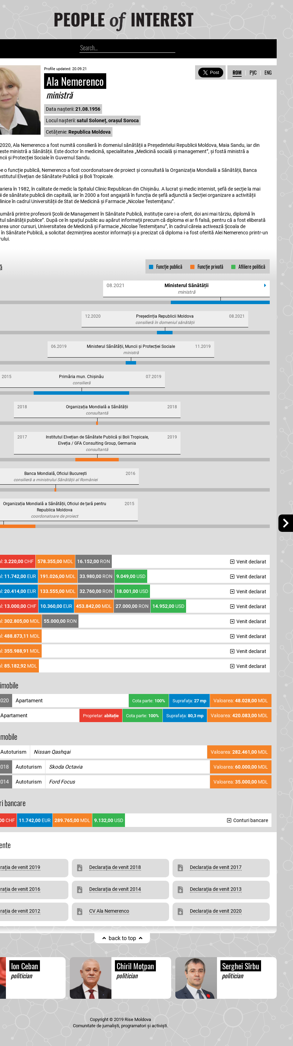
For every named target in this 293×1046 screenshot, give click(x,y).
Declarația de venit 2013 (216, 889)
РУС (253, 72)
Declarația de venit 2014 (115, 889)
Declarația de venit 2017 (216, 867)
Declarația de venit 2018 (115, 867)
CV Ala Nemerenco (109, 911)
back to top (122, 938)
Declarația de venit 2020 (216, 911)
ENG (268, 72)
